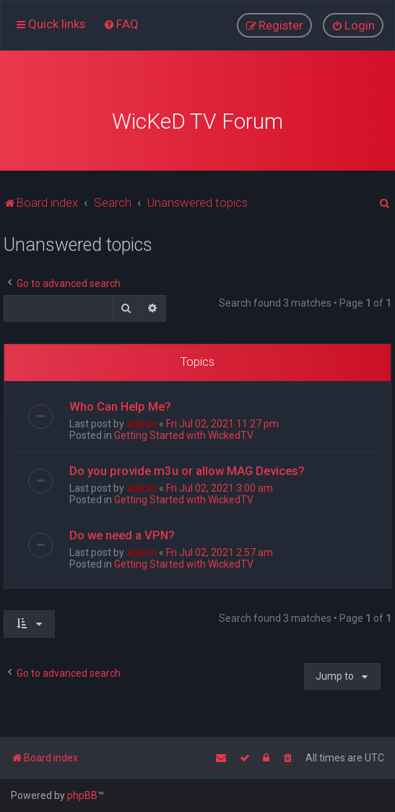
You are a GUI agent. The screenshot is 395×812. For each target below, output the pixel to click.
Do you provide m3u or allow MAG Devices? (187, 463)
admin (141, 416)
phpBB (82, 795)
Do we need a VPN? (122, 527)
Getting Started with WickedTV (183, 427)
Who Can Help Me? (120, 398)
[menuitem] (121, 21)
